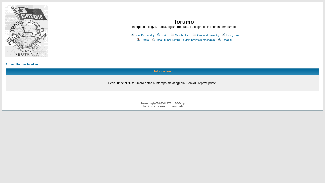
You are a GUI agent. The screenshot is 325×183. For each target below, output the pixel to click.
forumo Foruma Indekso (22, 64)
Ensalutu (225, 39)
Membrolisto (180, 35)
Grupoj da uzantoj (206, 35)
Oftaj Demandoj (142, 35)
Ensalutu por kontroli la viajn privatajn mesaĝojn (183, 39)
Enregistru (230, 35)
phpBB (155, 103)
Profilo (143, 39)
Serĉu (162, 35)
